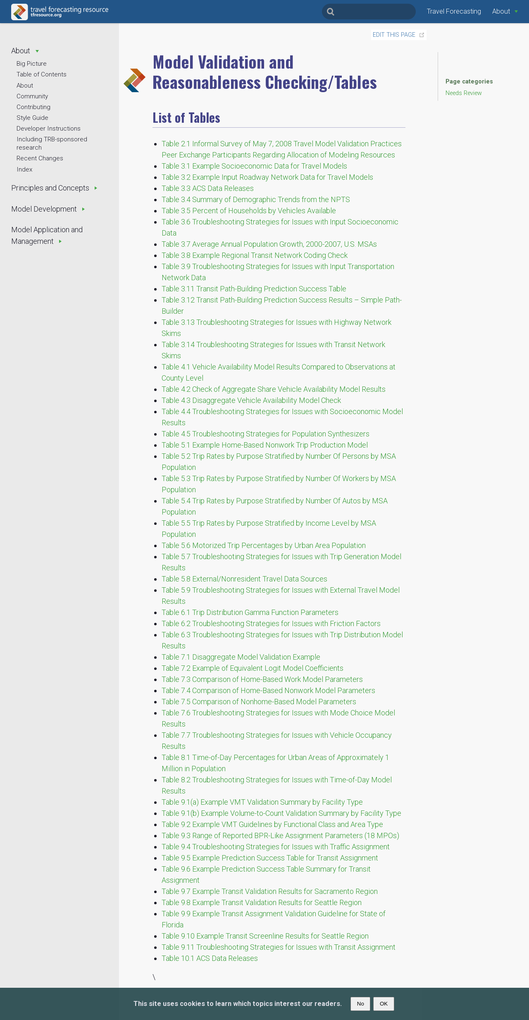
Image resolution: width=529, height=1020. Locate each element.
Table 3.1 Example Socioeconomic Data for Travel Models (254, 166)
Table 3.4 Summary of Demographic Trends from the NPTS (256, 199)
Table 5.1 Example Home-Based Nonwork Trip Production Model (265, 445)
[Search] (369, 11)
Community (32, 96)
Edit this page (394, 34)
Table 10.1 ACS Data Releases (210, 958)
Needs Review (464, 93)
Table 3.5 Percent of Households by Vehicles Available (249, 210)
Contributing (33, 107)
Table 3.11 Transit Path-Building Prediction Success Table (254, 288)
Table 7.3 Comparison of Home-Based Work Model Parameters (262, 679)
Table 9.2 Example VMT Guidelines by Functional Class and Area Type (272, 824)
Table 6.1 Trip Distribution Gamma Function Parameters (250, 612)
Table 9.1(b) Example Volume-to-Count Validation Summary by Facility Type (281, 813)
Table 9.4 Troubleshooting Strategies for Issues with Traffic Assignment (276, 846)
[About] (505, 11)
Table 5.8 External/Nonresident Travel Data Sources (244, 578)
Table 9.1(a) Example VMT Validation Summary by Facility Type (262, 802)
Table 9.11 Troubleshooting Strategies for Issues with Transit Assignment (279, 947)
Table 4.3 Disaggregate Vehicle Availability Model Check (251, 400)
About (25, 85)
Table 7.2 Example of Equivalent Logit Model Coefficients (252, 668)
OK (384, 1004)
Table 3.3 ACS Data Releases (208, 188)
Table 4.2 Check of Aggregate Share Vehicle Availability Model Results (274, 389)
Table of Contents (42, 74)
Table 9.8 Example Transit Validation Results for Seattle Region (262, 902)
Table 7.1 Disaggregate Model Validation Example (241, 657)
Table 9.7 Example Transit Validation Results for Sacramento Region (270, 891)
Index (24, 169)
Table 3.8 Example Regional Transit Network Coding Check (255, 255)
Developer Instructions (49, 128)
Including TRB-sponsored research (52, 143)
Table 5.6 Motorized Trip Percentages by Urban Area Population (264, 545)
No (360, 1004)
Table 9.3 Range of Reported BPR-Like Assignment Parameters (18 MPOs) (280, 835)
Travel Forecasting (454, 11)
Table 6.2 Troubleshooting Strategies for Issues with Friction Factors (271, 623)
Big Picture (32, 63)
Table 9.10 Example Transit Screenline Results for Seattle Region (265, 936)
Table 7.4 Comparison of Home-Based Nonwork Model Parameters (268, 690)
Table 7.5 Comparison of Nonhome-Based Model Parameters (259, 701)
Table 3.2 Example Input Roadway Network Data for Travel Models (267, 177)
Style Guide (32, 118)
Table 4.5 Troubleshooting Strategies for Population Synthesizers (265, 433)
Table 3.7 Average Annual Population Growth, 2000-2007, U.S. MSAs (269, 244)
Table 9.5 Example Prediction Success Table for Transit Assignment (270, 857)
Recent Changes (40, 158)
